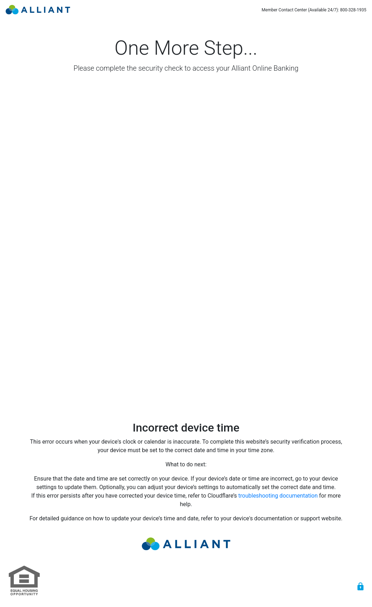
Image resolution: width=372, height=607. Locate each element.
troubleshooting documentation (278, 495)
